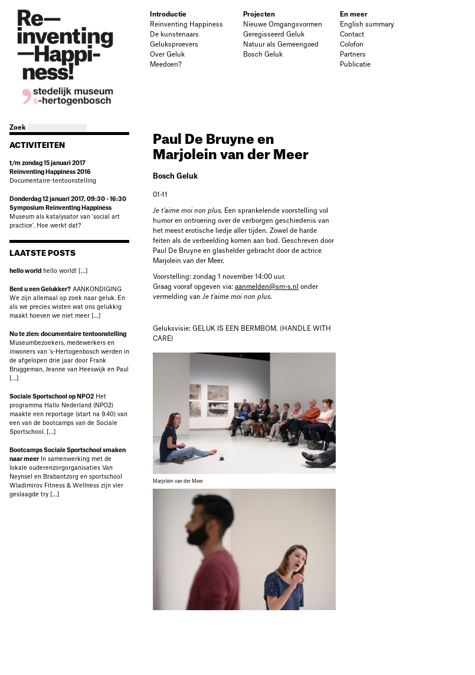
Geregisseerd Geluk (273, 34)
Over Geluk (167, 54)
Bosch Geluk (263, 54)
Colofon (351, 44)
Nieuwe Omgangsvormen (282, 24)
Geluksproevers (174, 44)
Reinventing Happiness (186, 24)
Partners (353, 54)
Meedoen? (166, 64)
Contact (352, 34)
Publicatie (355, 64)
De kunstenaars (174, 34)
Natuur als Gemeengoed (281, 44)
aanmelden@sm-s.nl (267, 287)
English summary (367, 24)
